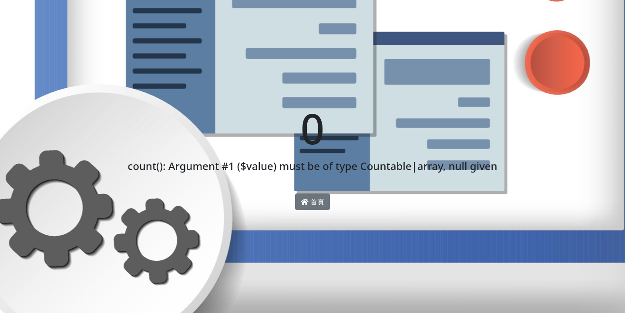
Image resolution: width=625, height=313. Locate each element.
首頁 (312, 201)
